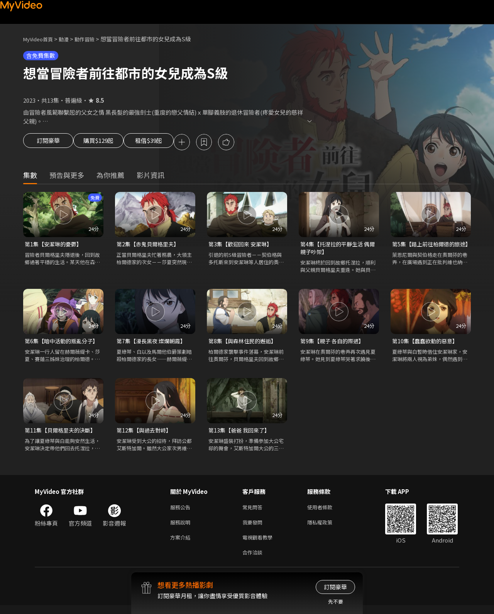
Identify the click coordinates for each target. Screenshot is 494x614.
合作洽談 (254, 560)
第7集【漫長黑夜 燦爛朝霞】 (153, 344)
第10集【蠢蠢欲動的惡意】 (427, 344)
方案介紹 (181, 544)
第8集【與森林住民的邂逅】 (244, 344)
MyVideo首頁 (40, 39)
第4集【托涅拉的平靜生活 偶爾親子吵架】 (337, 249)
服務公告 (181, 512)
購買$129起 (107, 143)
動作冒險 (93, 39)
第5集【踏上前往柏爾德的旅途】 (428, 249)
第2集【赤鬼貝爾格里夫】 (150, 245)
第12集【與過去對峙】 (146, 434)
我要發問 (254, 528)
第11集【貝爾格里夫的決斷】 (62, 434)
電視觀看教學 (259, 544)
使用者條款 (326, 512)
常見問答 (254, 512)
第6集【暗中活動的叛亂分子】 (63, 344)
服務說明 (181, 528)
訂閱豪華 (48, 143)
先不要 (335, 601)
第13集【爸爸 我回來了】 (241, 434)
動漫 (70, 39)
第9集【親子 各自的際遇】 (334, 344)
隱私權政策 (326, 528)
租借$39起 (167, 143)
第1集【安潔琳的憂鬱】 (55, 245)
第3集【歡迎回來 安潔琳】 (242, 245)
